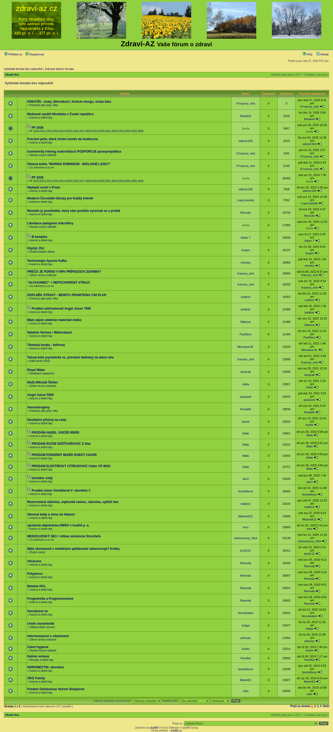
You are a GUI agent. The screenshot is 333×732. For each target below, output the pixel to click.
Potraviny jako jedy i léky (43, 105)
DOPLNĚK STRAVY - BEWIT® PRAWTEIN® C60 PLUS (66, 295)
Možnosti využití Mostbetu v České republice (60, 114)
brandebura (245, 491)
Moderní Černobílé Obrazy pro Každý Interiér (60, 198)
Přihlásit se (13, 54)
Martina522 (246, 516)
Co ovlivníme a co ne (41, 167)
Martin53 (245, 680)
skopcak (245, 371)
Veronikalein (245, 613)
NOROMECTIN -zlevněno (45, 667)
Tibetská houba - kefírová (46, 345)
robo (245, 690)
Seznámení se (37, 611)
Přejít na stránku (300, 706)
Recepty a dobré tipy (41, 659)
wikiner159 (246, 140)
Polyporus (35, 574)
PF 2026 (37, 127)
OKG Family (36, 678)
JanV (245, 478)
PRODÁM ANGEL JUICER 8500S (55, 432)
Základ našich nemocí (42, 627)
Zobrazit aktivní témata (59, 68)
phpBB (154, 727)
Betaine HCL (36, 586)
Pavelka (246, 658)
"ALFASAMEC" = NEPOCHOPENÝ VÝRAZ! (58, 282)
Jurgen (245, 250)
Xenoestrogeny (38, 407)
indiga (245, 625)
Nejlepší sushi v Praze (43, 187)
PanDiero (246, 334)
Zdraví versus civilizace (42, 275)
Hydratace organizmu (41, 373)
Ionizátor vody (42, 478)
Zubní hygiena (37, 647)
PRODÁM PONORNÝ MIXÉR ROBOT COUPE (64, 455)
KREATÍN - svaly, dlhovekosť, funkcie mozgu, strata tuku (69, 101)
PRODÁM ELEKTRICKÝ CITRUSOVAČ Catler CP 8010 (70, 466)
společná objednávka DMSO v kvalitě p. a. (58, 525)
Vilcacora (34, 561)
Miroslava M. (246, 346)
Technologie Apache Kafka (47, 261)
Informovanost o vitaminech (48, 636)
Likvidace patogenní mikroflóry (50, 223)
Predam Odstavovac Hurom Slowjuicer (56, 689)
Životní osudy (37, 552)
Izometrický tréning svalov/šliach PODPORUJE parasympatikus (74, 151)
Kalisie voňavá (38, 656)
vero (245, 527)
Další (326, 706)
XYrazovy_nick (245, 103)
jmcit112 (245, 550)
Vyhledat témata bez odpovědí (23, 68)
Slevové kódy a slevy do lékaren (51, 514)
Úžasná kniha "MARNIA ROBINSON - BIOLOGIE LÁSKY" (69, 164)
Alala (245, 433)
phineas (246, 637)
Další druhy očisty (39, 361)
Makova (246, 321)
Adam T (246, 237)
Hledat (322, 54)
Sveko (246, 648)
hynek (245, 421)
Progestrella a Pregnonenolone (50, 598)
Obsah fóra (12, 74)
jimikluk (245, 309)
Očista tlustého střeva (41, 251)
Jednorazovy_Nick (245, 538)
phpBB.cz (176, 730)
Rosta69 (245, 409)
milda (245, 384)
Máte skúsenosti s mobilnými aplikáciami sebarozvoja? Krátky (73, 549)
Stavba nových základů (42, 155)
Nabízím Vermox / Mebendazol (49, 332)
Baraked (245, 115)
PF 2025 (37, 177)
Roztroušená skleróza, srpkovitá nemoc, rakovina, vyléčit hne (73, 502)
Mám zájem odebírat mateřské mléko (54, 320)
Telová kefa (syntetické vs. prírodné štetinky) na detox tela (70, 357)
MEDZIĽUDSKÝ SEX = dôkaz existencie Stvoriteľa (64, 536)
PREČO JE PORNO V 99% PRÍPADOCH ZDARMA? (64, 271)
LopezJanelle (245, 200)
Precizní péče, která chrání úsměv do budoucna (62, 139)
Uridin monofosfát (40, 623)
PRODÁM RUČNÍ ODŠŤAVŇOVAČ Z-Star (61, 444)
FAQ (307, 54)
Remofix (245, 212)
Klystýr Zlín (35, 248)
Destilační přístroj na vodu (47, 420)
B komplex (39, 237)
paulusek (245, 396)
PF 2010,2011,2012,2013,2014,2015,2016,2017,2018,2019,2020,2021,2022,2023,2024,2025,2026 (86, 131)
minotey (246, 262)
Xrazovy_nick (245, 273)
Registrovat (34, 54)
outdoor (245, 296)
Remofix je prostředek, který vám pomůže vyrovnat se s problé (73, 211)
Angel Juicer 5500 (40, 395)
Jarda (245, 128)
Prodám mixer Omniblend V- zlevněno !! (61, 490)
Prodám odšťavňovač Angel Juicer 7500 (61, 308)
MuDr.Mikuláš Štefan (42, 382)
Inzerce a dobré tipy (40, 117)
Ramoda (245, 563)
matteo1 (245, 503)
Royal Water (36, 370)
